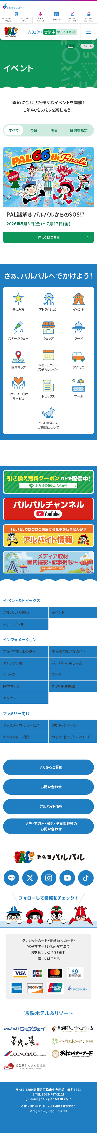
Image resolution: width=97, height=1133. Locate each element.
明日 (54, 129)
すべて (14, 129)
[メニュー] (88, 32)
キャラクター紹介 (16, 736)
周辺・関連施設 (63, 685)
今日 (34, 129)
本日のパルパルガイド (68, 650)
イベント (58, 611)
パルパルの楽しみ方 (67, 662)
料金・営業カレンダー (19, 650)
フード (56, 674)
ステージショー (15, 623)
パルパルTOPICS (16, 611)
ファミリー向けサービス (21, 724)
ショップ (9, 674)
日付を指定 (79, 129)
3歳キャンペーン (64, 724)
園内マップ (11, 685)
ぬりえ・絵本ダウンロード (71, 736)
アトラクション (14, 662)
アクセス (9, 697)
